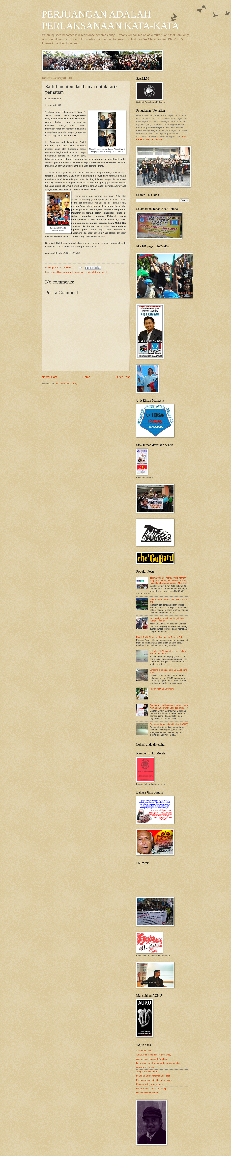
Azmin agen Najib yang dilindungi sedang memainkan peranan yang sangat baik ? (169, 706)
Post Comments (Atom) (66, 383)
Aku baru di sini (143, 1050)
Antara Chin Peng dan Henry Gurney (153, 1054)
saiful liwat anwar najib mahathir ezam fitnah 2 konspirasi (80, 272)
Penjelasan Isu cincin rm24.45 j (151, 1088)
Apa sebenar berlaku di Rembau (151, 1059)
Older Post (123, 377)
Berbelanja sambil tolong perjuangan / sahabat (158, 1063)
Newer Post (49, 377)
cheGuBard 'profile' (145, 1067)
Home (86, 377)
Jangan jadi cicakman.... (147, 1071)
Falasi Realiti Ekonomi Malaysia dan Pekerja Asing (160, 637)
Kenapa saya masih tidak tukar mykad (154, 1080)
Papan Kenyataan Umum (162, 689)
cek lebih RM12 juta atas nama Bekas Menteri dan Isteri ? (168, 652)
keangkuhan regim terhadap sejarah (153, 1076)
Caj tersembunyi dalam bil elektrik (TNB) (169, 724)
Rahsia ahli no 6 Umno (147, 1092)
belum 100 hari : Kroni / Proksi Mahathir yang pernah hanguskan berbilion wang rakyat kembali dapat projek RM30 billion (169, 580)
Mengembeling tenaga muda (149, 1084)
